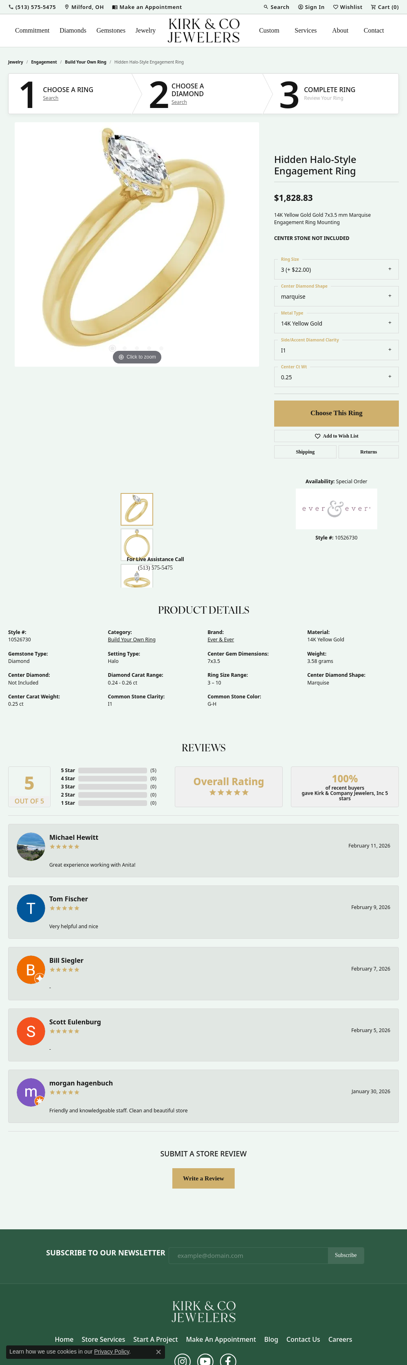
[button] (32, 7)
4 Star (68, 778)
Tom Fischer (68, 898)
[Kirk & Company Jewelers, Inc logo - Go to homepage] (203, 30)
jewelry (15, 62)
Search (51, 98)
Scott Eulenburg (75, 1021)
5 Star (68, 770)
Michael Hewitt (73, 837)
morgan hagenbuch (81, 1083)
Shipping (305, 452)
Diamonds (72, 30)
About (340, 30)
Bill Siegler (66, 960)
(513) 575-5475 (155, 568)
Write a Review (203, 1178)
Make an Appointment (221, 1339)
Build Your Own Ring (86, 62)
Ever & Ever (221, 639)
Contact (374, 30)
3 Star (68, 786)
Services (306, 30)
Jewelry (146, 30)
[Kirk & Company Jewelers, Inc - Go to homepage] (203, 1311)
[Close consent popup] (158, 1352)
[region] (137, 244)
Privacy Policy (111, 1351)
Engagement (44, 62)
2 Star (68, 794)
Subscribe (346, 1255)
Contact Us (303, 1339)
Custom (269, 30)
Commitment (32, 30)
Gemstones (111, 30)
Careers (340, 1339)
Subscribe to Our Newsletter (105, 1252)
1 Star (68, 802)
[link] (84, 7)
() (153, 770)
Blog (271, 1339)
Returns (368, 452)
